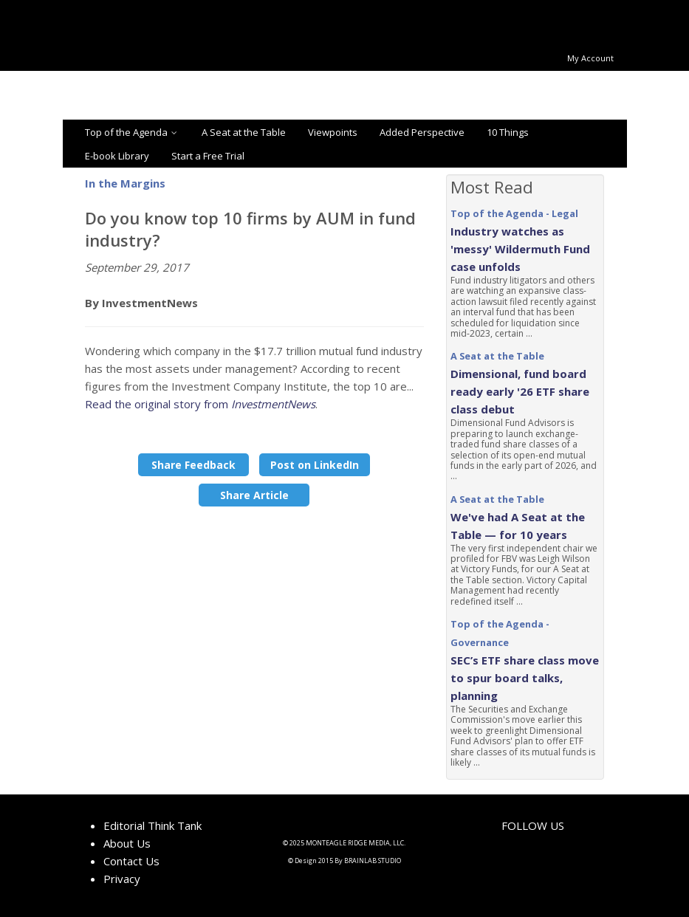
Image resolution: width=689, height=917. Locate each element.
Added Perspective (422, 132)
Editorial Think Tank (152, 825)
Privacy (121, 878)
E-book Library (117, 155)
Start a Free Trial (207, 155)
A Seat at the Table (244, 132)
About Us (127, 843)
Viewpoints (332, 132)
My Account (590, 57)
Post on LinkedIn (314, 465)
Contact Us (131, 861)
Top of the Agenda (132, 132)
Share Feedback (193, 465)
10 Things (508, 132)
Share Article (254, 495)
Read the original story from (200, 403)
